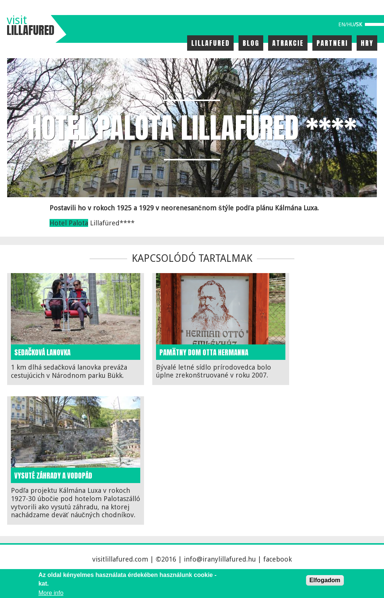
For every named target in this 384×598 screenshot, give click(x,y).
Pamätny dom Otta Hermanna (203, 352)
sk (359, 24)
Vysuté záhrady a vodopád (53, 475)
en (341, 24)
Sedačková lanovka (42, 352)
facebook (277, 559)
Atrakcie (288, 43)
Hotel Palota (69, 223)
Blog (251, 43)
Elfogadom (324, 580)
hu (350, 24)
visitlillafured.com (120, 559)
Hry (367, 43)
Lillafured (210, 43)
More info (50, 593)
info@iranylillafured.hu (220, 559)
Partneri (332, 43)
